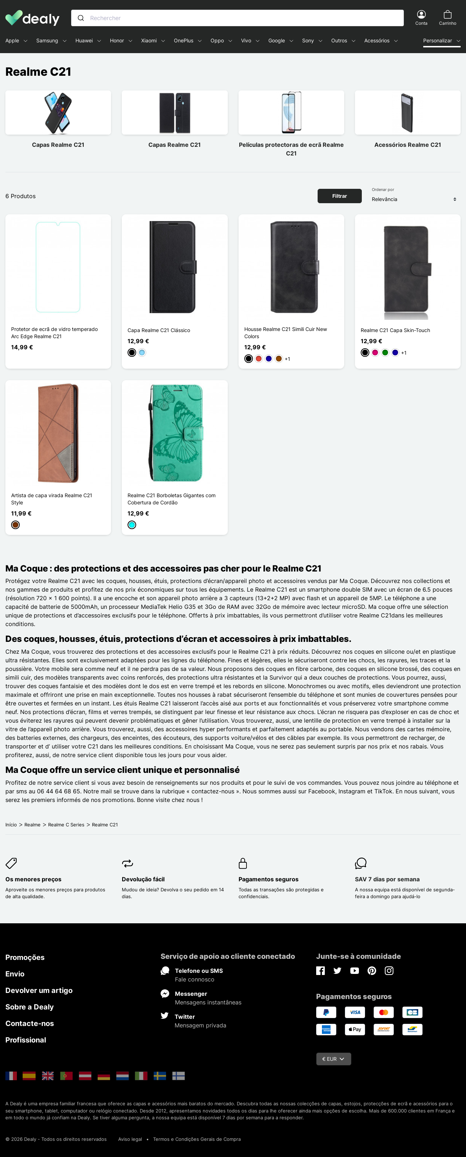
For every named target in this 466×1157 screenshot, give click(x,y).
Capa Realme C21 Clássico (159, 330)
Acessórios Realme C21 (407, 144)
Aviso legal (130, 1139)
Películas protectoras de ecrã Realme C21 (291, 149)
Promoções (25, 957)
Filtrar (339, 196)
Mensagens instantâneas (208, 1002)
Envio (14, 974)
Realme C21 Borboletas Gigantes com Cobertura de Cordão (172, 498)
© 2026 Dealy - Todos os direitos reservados (56, 1139)
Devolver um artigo (39, 990)
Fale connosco (194, 979)
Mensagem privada (200, 1025)
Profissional (25, 1040)
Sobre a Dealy (29, 1007)
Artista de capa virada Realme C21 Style (51, 498)
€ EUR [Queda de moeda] (333, 1059)
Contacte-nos (29, 1023)
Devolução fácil (143, 879)
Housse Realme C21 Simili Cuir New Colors (285, 332)
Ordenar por (383, 189)
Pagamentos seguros (269, 879)
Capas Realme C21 (58, 144)
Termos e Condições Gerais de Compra (197, 1139)
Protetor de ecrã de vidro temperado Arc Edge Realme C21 (54, 332)
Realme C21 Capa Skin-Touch (395, 330)
